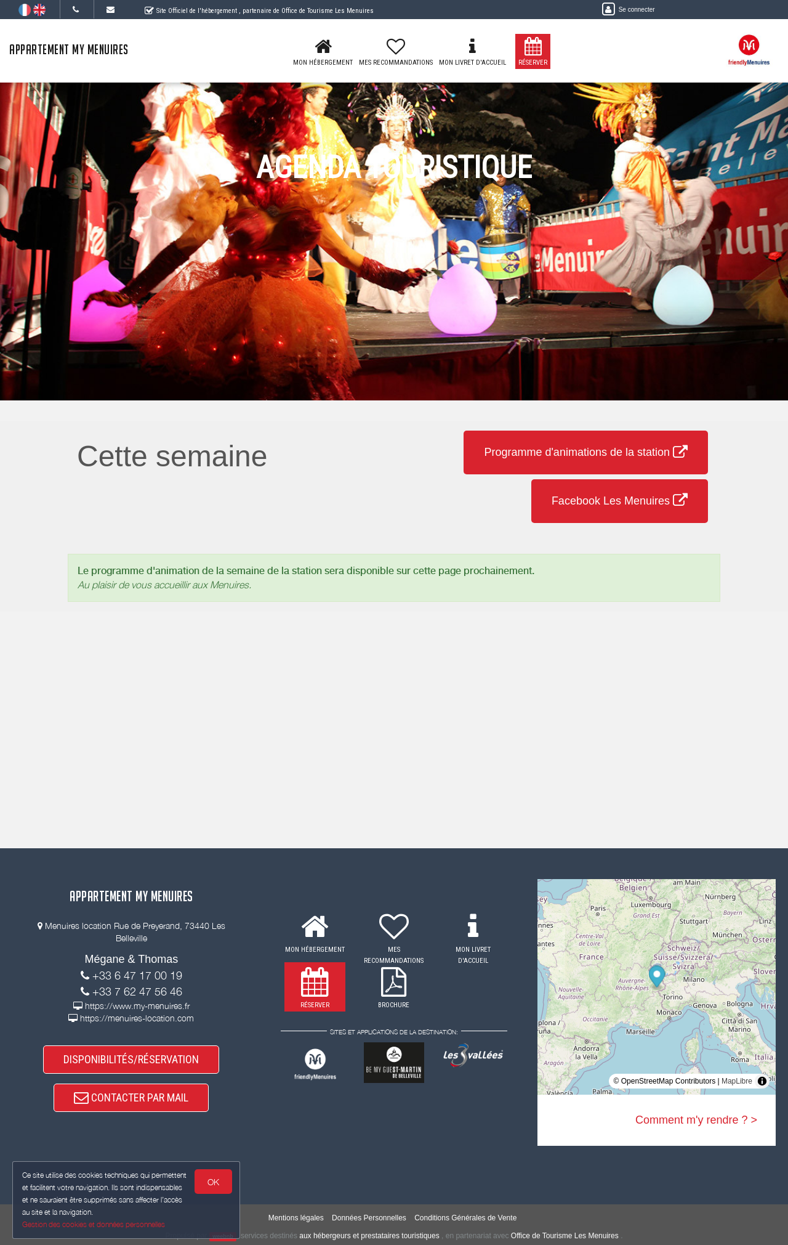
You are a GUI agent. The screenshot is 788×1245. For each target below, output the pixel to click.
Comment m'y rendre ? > (696, 1120)
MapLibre (737, 1081)
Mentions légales (296, 1218)
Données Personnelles (369, 1218)
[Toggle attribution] (762, 1081)
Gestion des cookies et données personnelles (93, 1224)
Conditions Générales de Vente (465, 1218)
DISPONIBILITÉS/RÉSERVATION (131, 1059)
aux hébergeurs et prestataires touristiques (369, 1235)
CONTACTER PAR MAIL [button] (131, 1097)
